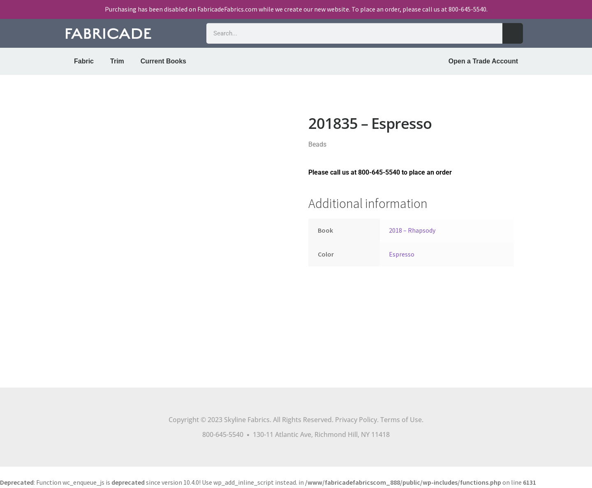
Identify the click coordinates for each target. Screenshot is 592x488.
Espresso (401, 254)
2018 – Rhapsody (412, 230)
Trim (117, 61)
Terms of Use (401, 419)
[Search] (512, 33)
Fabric (84, 61)
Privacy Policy (356, 419)
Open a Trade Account (483, 61)
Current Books (163, 61)
